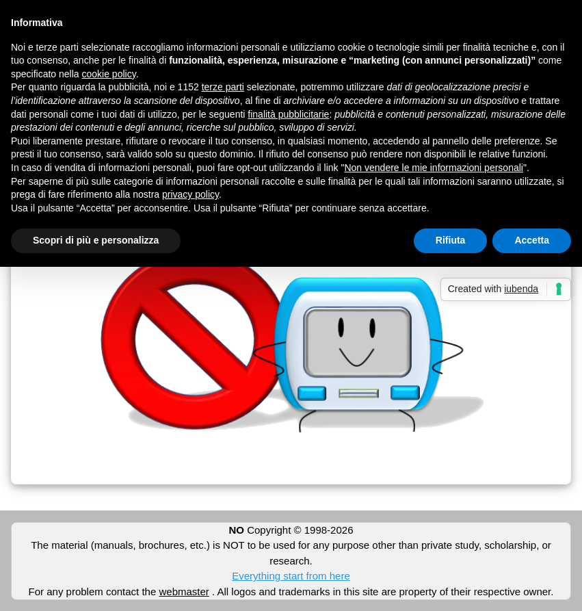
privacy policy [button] (190, 194)
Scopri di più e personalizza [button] (96, 240)
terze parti (223, 86)
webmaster (184, 591)
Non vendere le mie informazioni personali (433, 167)
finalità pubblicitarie (288, 114)
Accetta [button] (531, 240)
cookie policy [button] (109, 73)
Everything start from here (291, 576)
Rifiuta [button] (451, 240)
